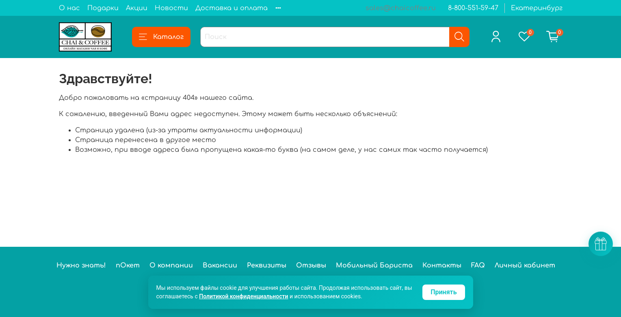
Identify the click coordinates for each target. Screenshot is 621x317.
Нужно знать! (81, 265)
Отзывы (311, 265)
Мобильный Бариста (374, 265)
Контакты (441, 265)
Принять (444, 292)
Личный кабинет (525, 265)
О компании (171, 265)
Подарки (103, 8)
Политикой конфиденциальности (243, 296)
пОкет (128, 265)
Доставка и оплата (231, 8)
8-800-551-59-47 (473, 8)
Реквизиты (266, 265)
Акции (136, 8)
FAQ (478, 265)
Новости (171, 8)
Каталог (161, 37)
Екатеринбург (537, 8)
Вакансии (220, 265)
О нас (69, 8)
